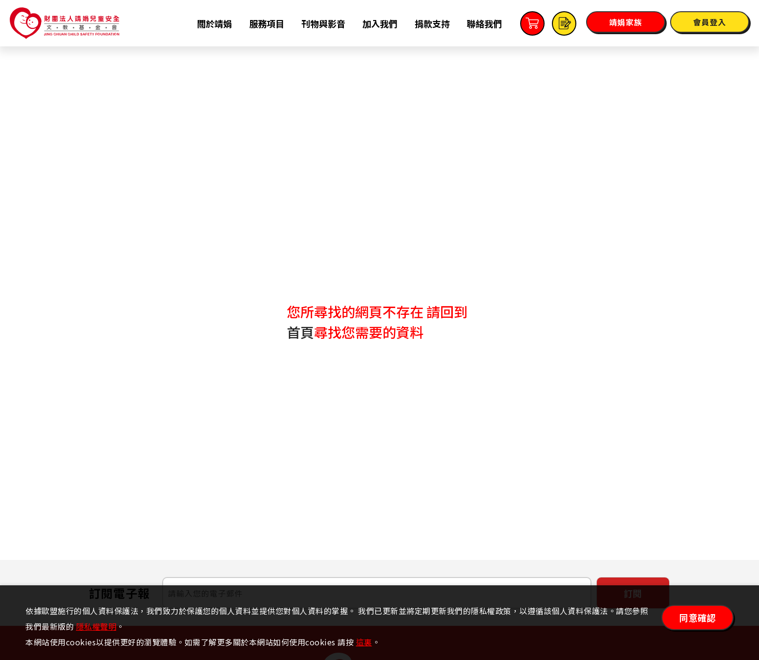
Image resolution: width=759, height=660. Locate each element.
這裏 (364, 642)
